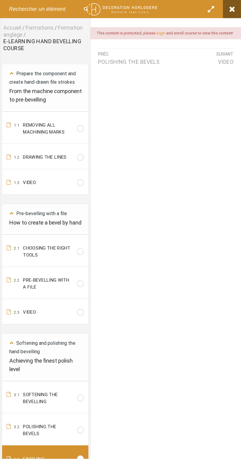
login (161, 33)
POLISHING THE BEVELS (129, 62)
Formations (39, 27)
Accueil (12, 27)
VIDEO (225, 62)
